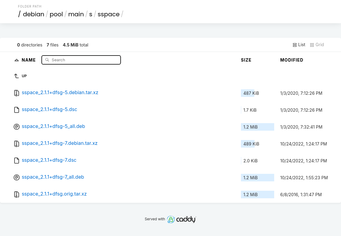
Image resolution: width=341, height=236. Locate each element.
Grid (317, 44)
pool (56, 14)
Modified (292, 59)
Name (29, 59)
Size (246, 59)
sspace (108, 14)
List (298, 44)
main (76, 14)
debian (33, 14)
